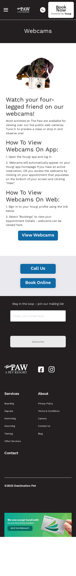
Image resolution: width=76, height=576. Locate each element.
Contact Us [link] (44, 426)
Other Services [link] (12, 441)
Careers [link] (42, 418)
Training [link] (9, 433)
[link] (61, 10)
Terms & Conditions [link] (49, 411)
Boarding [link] (9, 403)
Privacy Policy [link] (46, 403)
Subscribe (38, 341)
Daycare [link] (9, 411)
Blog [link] (40, 433)
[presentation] (38, 328)
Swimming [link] (10, 418)
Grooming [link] (10, 426)
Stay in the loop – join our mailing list (38, 304)
